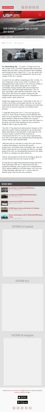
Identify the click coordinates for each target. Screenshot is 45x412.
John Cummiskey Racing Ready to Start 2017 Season (28, 37)
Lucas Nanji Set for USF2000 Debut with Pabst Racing (22, 195)
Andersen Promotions (13, 390)
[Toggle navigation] (40, 14)
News (8, 37)
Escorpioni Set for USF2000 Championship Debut (21, 201)
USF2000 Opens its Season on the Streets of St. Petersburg (24, 208)
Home (3, 37)
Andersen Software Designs (22, 392)
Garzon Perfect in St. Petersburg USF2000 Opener (22, 188)
